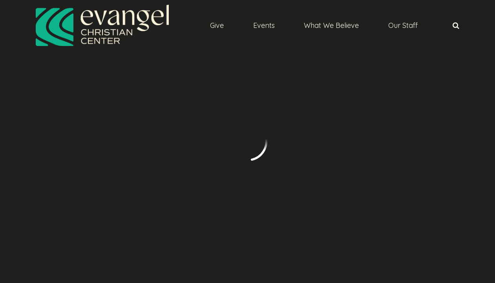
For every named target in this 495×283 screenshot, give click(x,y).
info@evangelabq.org (67, 195)
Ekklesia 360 (444, 236)
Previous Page (71, 90)
